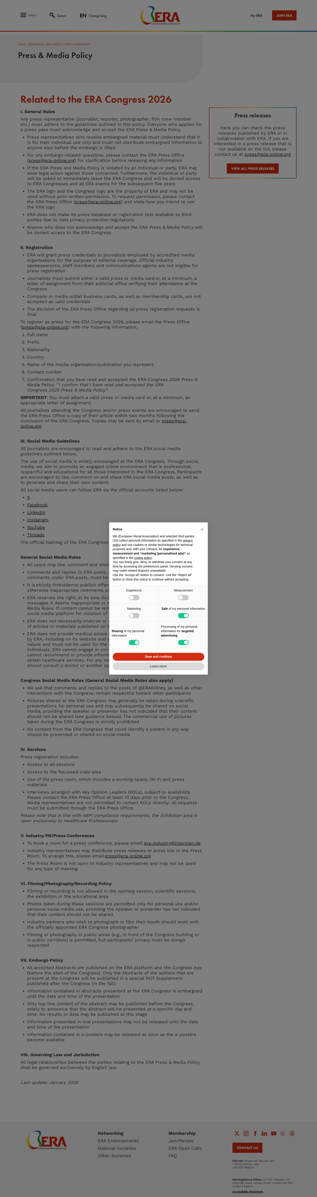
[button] (202, 529)
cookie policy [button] (142, 558)
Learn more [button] (158, 666)
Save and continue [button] (158, 656)
